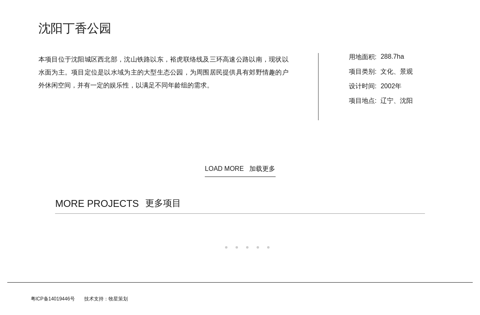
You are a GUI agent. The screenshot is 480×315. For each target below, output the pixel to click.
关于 (187, 12)
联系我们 (332, 12)
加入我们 (300, 12)
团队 (273, 12)
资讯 (165, 12)
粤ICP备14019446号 (53, 299)
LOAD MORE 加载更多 (240, 168)
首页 (143, 12)
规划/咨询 (246, 12)
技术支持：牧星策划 (106, 299)
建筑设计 (213, 12)
